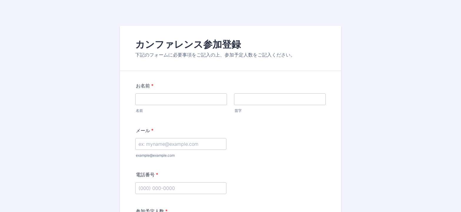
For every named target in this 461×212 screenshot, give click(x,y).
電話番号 (147, 175)
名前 (139, 110)
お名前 (144, 86)
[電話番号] (180, 188)
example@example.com (155, 155)
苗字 (238, 110)
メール (144, 130)
